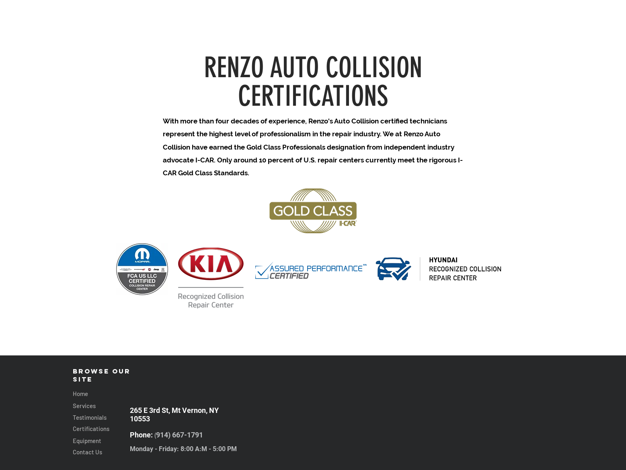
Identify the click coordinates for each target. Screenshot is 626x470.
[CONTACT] (425, 31)
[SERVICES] (196, 31)
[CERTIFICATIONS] (381, 31)
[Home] (101, 393)
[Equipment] (101, 441)
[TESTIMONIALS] (470, 31)
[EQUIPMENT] (236, 31)
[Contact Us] (101, 452)
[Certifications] (101, 429)
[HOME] (159, 31)
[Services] (101, 406)
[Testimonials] (101, 417)
